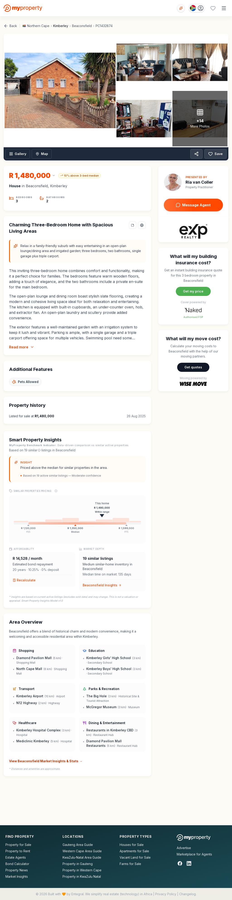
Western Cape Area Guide (82, 851)
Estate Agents (15, 857)
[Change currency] (32, 175)
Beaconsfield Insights (102, 585)
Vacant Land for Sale (135, 857)
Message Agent (193, 205)
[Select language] (142, 225)
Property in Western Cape (82, 870)
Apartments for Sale (134, 851)
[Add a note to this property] (132, 225)
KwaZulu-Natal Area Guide (82, 857)
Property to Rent (17, 851)
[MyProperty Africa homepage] (193, 837)
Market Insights (16, 876)
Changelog (187, 894)
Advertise (184, 848)
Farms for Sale (130, 864)
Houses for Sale (132, 845)
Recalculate (24, 580)
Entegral (77, 894)
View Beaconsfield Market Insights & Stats (45, 761)
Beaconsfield (82, 26)
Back (10, 26)
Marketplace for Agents (194, 854)
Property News (16, 870)
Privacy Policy (165, 894)
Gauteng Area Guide (78, 845)
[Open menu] (223, 8)
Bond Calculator (17, 864)
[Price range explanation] (56, 491)
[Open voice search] (181, 8)
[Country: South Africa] (196, 8)
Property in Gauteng (78, 864)
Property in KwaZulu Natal (82, 876)
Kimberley (60, 26)
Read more (21, 347)
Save (215, 154)
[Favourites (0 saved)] (213, 8)
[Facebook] (180, 863)
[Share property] (196, 154)
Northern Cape (38, 26)
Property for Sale (18, 845)
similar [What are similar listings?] (34, 450)
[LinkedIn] (189, 863)
